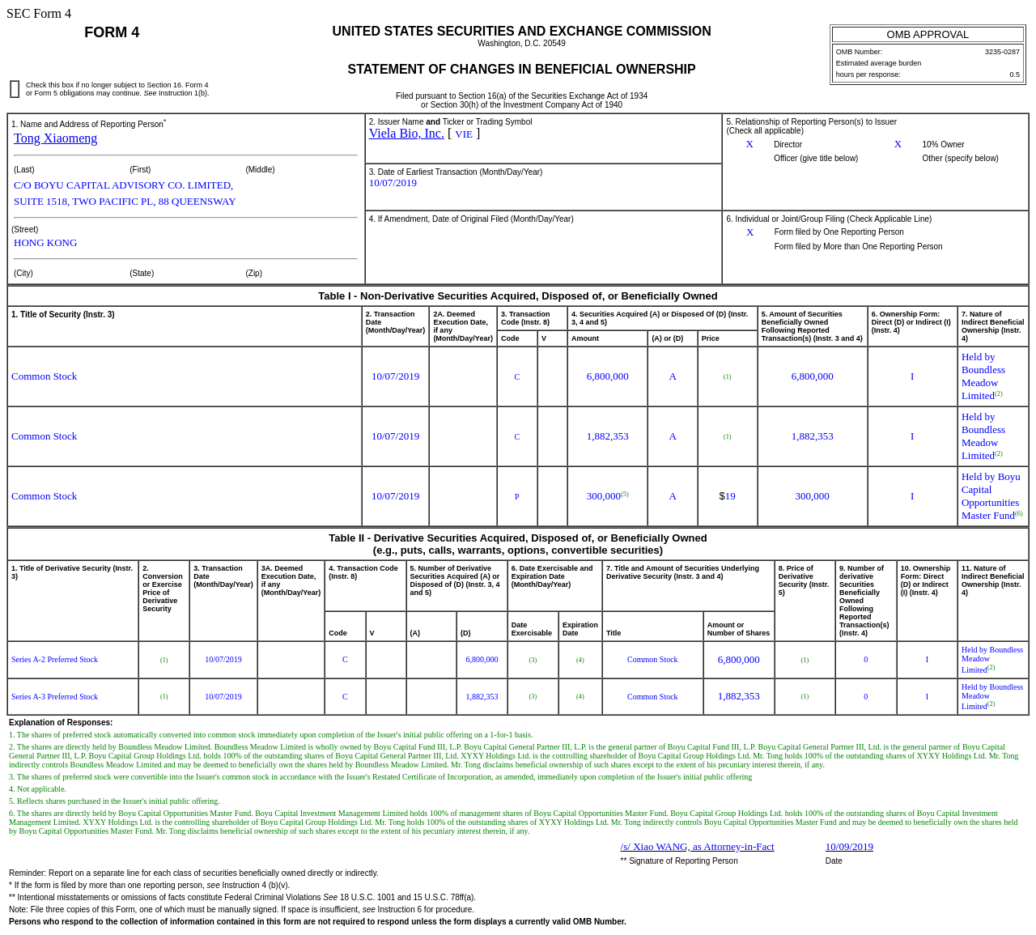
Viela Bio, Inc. (406, 133)
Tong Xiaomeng (55, 138)
